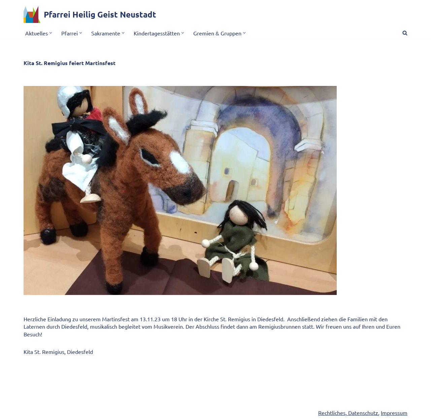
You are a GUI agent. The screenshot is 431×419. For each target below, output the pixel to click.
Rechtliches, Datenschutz (348, 412)
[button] (50, 33)
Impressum (394, 412)
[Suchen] (404, 32)
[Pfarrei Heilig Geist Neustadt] (90, 14)
